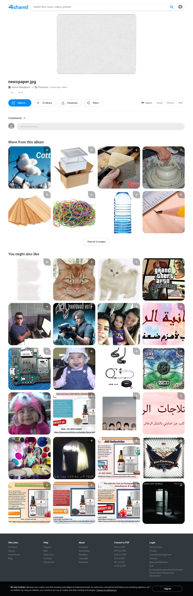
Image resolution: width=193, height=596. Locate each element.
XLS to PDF (119, 558)
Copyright (83, 558)
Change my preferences (106, 590)
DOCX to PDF (120, 554)
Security (153, 558)
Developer (84, 562)
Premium (12, 547)
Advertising (84, 551)
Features (48, 558)
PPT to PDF (119, 562)
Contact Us (49, 562)
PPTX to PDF (120, 551)
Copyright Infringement (160, 554)
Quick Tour (49, 554)
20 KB (20, 93)
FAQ (45, 551)
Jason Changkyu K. (19, 87)
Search (11, 551)
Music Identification (158, 562)
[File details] (29, 167)
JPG (12, 93)
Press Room (14, 554)
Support (47, 547)
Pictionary (41, 87)
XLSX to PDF (120, 566)
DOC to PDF (119, 547)
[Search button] (171, 7)
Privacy (152, 551)
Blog (10, 558)
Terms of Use (155, 547)
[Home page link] (18, 7)
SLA (151, 566)
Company (83, 547)
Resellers (83, 554)
